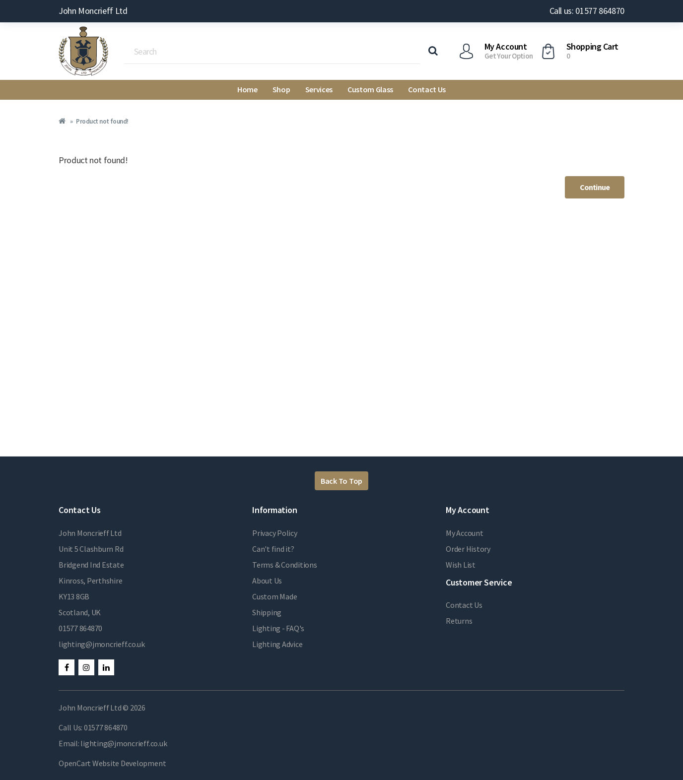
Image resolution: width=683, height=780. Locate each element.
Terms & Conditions (284, 565)
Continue (595, 187)
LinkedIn (106, 667)
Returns (459, 621)
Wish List (461, 565)
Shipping (266, 612)
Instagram (86, 667)
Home (247, 89)
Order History (468, 549)
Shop (281, 89)
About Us (267, 580)
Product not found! (102, 121)
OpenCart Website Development (112, 763)
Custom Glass (370, 89)
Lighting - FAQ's (278, 628)
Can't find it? (273, 549)
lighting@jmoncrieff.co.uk (102, 644)
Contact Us (427, 89)
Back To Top (341, 481)
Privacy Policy (274, 533)
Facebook (66, 667)
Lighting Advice (277, 644)
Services (319, 89)
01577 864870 (80, 628)
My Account (464, 533)
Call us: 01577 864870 (586, 10)
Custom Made (274, 596)
